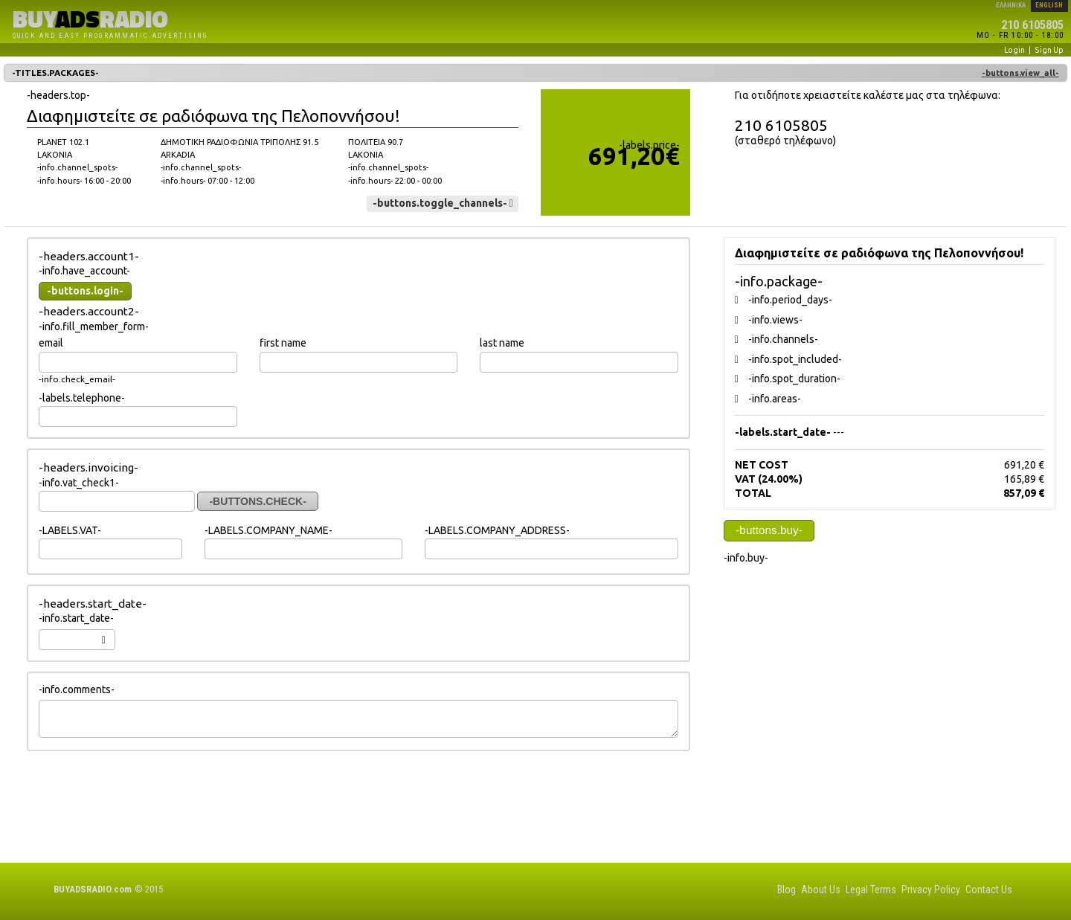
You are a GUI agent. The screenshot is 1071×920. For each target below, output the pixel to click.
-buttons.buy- (769, 530)
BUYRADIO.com (93, 889)
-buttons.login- (85, 291)
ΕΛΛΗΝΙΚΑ (1011, 5)
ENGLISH (1049, 5)
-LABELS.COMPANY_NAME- (268, 530)
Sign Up (1049, 49)
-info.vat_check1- (79, 483)
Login (1014, 49)
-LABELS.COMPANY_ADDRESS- (497, 530)
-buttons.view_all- (1020, 72)
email (51, 343)
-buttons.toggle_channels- (443, 203)
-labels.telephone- (82, 398)
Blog (786, 889)
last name (502, 343)
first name (283, 343)
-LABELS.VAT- (70, 530)
